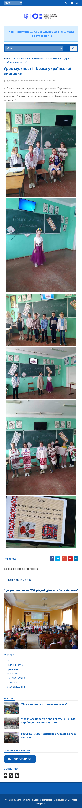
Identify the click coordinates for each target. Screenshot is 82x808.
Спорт (10, 660)
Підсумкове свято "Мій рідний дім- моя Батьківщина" (41, 590)
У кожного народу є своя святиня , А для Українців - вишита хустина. (48, 720)
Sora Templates (24, 800)
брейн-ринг (13, 669)
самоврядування (16, 686)
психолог (12, 682)
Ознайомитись (21, 759)
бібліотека (12, 673)
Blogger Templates (43, 800)
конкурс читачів (16, 678)
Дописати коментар (19, 579)
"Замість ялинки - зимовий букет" (44, 704)
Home (7, 58)
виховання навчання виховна (28, 58)
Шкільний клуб (15, 665)
